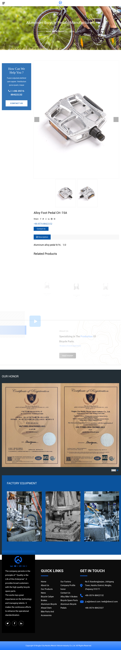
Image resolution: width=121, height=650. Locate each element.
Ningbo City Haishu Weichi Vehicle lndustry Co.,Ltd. (55, 646)
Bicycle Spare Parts (69, 600)
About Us (45, 585)
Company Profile (67, 585)
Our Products (60, 31)
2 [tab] (117, 470)
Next (116, 119)
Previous (36, 119)
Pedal (72, 31)
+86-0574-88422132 (16, 93)
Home (48, 31)
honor (63, 589)
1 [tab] (114, 470)
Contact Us (16, 103)
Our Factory (65, 581)
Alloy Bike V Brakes (68, 596)
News (43, 593)
